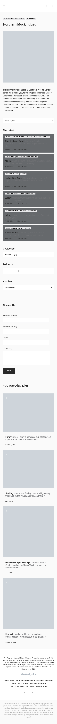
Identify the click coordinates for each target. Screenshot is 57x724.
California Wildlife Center (14, 18)
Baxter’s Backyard (20, 686)
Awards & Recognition (35, 683)
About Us (14, 680)
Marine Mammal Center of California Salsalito (31, 136)
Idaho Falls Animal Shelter (26, 156)
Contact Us (41, 686)
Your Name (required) (26, 319)
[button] (3, 6)
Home (6, 680)
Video (32, 686)
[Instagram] (28, 271)
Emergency (30, 18)
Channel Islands (12, 174)
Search (52, 120)
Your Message (26, 356)
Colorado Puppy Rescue (15, 193)
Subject (26, 341)
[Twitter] (19, 271)
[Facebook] (9, 271)
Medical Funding (27, 680)
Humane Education (44, 680)
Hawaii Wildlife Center (14, 228)
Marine (8, 136)
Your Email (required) (26, 330)
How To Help (18, 683)
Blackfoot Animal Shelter (16, 211)
